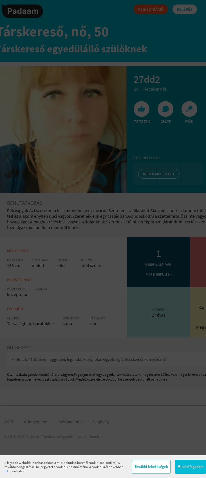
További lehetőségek (151, 466)
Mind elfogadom (190, 466)
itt (6, 471)
